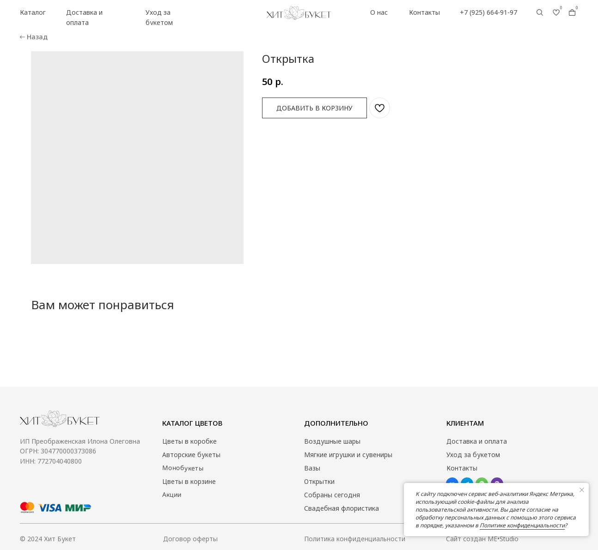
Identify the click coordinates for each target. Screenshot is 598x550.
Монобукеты (182, 468)
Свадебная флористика (341, 508)
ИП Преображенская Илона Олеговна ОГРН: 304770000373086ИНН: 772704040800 (80, 451)
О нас (379, 12)
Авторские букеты (191, 454)
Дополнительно (336, 423)
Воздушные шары (332, 441)
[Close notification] (581, 490)
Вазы (312, 468)
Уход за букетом (473, 454)
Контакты (424, 12)
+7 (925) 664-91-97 (488, 12)
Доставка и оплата (476, 441)
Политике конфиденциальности (522, 525)
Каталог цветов (192, 423)
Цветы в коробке (189, 441)
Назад (37, 36)
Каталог (33, 12)
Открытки (319, 481)
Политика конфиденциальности (355, 538)
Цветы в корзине (189, 481)
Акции (171, 494)
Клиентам (465, 423)
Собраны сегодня (332, 494)
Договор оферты (190, 538)
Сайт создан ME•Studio (482, 538)
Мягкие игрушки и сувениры (348, 454)
